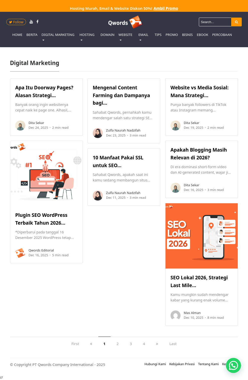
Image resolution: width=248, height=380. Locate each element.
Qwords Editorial (41, 250)
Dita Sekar (36, 122)
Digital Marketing (57, 34)
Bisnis (187, 34)
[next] (157, 343)
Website (126, 34)
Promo (172, 34)
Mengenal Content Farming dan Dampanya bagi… (121, 95)
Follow (16, 22)
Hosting (87, 34)
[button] (233, 365)
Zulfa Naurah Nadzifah (123, 130)
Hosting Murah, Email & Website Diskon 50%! (124, 8)
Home (17, 34)
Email (143, 34)
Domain (108, 34)
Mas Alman (192, 312)
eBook (202, 34)
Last (173, 343)
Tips (158, 34)
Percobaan (222, 34)
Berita (31, 34)
